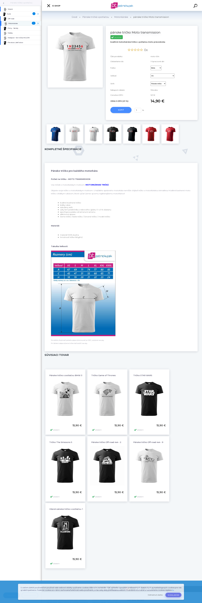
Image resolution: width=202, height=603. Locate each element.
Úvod (74, 17)
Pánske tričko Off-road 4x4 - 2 (106, 442)
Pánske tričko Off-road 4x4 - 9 (148, 442)
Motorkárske (121, 17)
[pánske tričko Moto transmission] (75, 27)
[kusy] (138, 110)
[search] (195, 6)
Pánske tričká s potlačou (21, 3)
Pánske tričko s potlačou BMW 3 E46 (68, 375)
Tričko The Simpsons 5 (60, 442)
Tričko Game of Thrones (103, 375)
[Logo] (122, 5)
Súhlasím (173, 595)
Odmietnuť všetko (155, 595)
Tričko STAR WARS (142, 375)
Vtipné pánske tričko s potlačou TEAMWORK (72, 509)
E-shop (53, 5)
